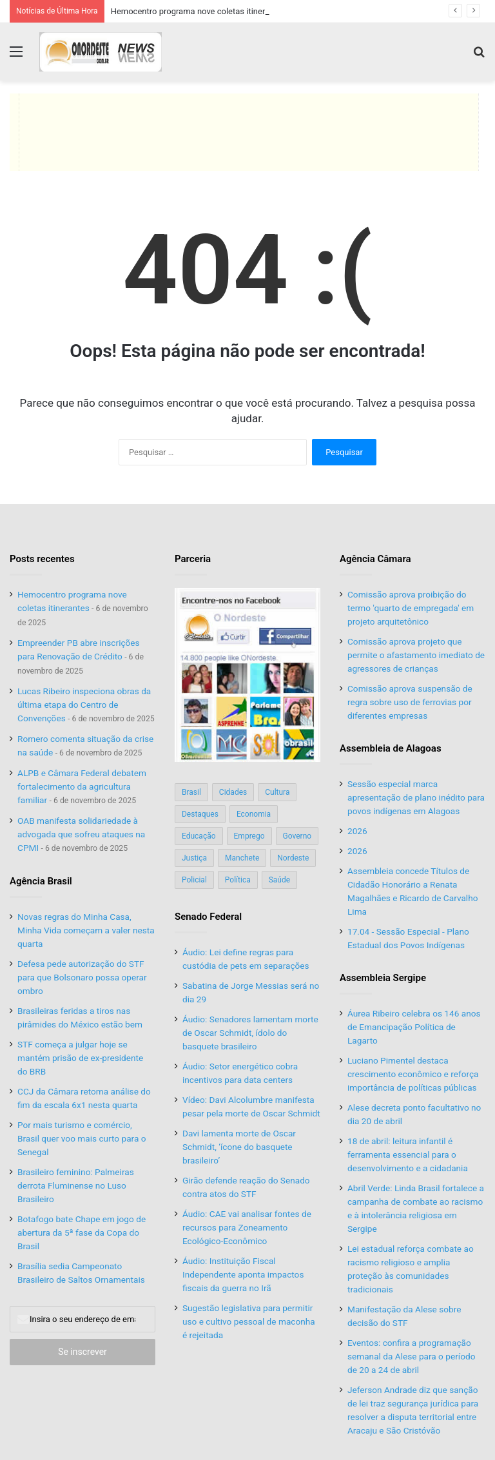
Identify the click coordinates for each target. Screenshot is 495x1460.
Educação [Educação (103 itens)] (199, 836)
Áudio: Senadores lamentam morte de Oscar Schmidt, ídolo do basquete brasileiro (250, 1032)
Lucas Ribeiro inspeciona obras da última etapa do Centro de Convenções (84, 704)
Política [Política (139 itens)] (238, 879)
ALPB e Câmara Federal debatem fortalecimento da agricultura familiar (81, 786)
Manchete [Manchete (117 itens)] (242, 857)
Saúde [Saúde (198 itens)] (279, 879)
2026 (357, 831)
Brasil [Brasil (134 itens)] (191, 792)
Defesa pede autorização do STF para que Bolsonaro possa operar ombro (82, 977)
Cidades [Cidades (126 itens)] (233, 792)
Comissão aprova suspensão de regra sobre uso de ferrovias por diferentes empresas (409, 702)
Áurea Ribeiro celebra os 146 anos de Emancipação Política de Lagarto (414, 1027)
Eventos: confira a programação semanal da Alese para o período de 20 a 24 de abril (411, 1356)
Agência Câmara (375, 559)
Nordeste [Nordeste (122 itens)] (293, 857)
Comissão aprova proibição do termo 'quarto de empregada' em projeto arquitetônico (410, 608)
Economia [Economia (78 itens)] (254, 814)
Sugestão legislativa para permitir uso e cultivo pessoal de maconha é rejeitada (248, 1321)
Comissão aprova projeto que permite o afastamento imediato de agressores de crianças (416, 655)
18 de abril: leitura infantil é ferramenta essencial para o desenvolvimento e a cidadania (407, 1154)
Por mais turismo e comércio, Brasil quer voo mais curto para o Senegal (81, 1138)
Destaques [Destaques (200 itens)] (200, 814)
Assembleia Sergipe (383, 978)
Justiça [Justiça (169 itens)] (194, 857)
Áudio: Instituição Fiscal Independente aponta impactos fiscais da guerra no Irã (243, 1274)
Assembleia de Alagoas (391, 748)
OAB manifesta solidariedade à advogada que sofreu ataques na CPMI (81, 834)
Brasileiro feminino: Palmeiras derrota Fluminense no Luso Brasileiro (75, 1185)
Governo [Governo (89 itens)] (297, 836)
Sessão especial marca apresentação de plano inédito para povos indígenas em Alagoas (416, 797)
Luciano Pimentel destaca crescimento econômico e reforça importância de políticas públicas (413, 1074)
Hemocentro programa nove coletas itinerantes (198, 11)
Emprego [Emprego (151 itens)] (249, 836)
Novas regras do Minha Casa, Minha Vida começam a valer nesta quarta (86, 930)
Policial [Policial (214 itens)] (194, 879)
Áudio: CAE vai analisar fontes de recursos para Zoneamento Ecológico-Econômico (246, 1227)
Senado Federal (208, 916)
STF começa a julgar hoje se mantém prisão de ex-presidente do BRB (80, 1057)
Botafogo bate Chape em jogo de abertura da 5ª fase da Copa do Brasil (81, 1232)
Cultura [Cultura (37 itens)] (277, 792)
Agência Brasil (41, 881)
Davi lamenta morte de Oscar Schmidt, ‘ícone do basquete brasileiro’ (239, 1146)
